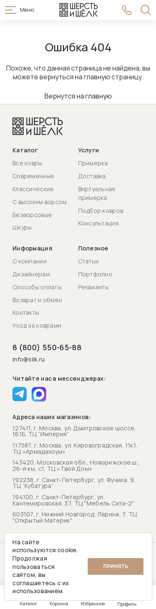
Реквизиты (93, 287)
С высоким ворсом (39, 202)
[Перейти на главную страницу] (78, 10)
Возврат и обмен (37, 300)
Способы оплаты (37, 287)
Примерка (93, 163)
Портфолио (95, 274)
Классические (33, 189)
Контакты (25, 312)
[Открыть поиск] (146, 10)
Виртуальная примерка (97, 193)
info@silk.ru (28, 359)
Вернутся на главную (78, 96)
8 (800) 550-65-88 (47, 347)
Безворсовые (32, 215)
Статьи (88, 261)
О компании (29, 261)
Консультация (98, 223)
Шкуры (22, 227)
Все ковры (27, 163)
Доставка (92, 176)
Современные (33, 176)
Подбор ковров (101, 211)
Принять (115, 566)
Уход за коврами (36, 325)
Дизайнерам (31, 274)
